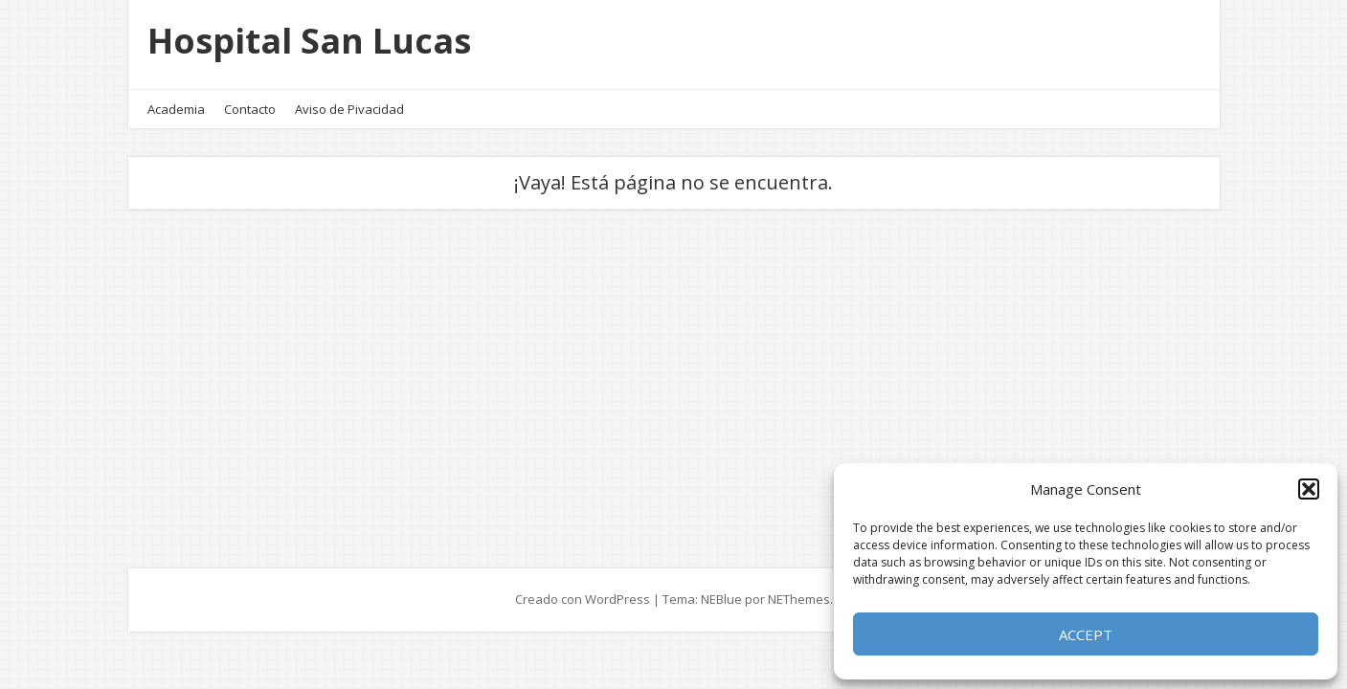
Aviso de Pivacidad (349, 109)
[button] (1308, 489)
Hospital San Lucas (309, 40)
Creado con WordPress (582, 599)
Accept (1085, 634)
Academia (176, 109)
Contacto (250, 109)
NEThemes (799, 599)
